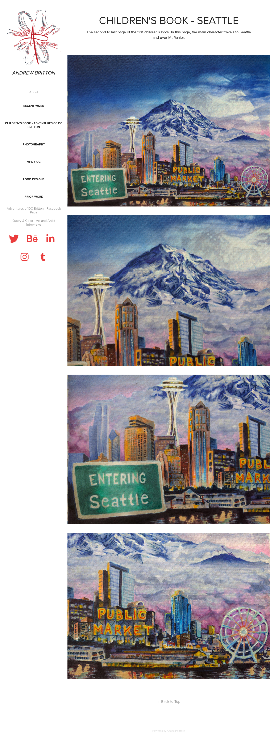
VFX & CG (34, 162)
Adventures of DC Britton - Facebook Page (34, 210)
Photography (34, 144)
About (33, 92)
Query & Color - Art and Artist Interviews (33, 222)
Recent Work (33, 106)
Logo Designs (33, 179)
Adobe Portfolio (176, 731)
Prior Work (34, 197)
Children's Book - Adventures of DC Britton (33, 125)
